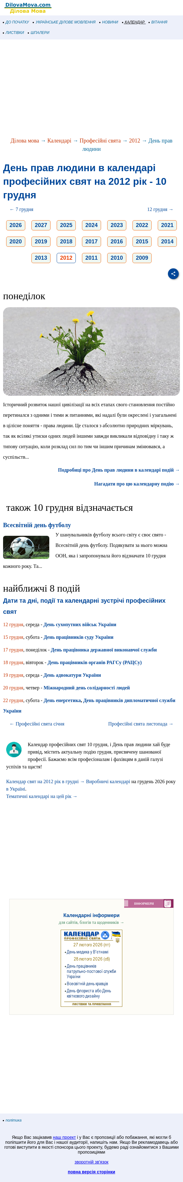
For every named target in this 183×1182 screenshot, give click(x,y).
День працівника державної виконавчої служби (104, 649)
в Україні (15, 788)
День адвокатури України (72, 675)
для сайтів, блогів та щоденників (91, 922)
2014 (167, 241)
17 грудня (13, 649)
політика (12, 1120)
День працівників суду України (79, 637)
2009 (142, 258)
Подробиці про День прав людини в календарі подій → (119, 470)
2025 (66, 225)
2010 (117, 258)
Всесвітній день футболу (37, 525)
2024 (91, 225)
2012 (134, 141)
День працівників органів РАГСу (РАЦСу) (94, 662)
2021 (167, 225)
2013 (41, 258)
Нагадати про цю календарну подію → (137, 483)
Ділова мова (24, 141)
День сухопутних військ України (79, 624)
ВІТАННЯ (158, 22)
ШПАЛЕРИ (38, 33)
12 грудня (13, 624)
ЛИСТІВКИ (13, 33)
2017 (91, 241)
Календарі (59, 141)
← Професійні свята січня (37, 723)
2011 (91, 258)
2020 (16, 241)
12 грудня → (160, 209)
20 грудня (13, 687)
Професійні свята (99, 141)
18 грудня (13, 662)
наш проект (64, 1137)
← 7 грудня (21, 209)
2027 (41, 225)
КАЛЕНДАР (133, 22)
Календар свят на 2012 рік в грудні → (45, 781)
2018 (66, 241)
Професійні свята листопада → (140, 723)
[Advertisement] (91, 89)
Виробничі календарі (108, 781)
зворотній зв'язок (91, 1161)
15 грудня (13, 637)
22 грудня (13, 700)
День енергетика (62, 700)
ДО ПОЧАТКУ (16, 22)
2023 (117, 225)
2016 (117, 241)
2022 (142, 225)
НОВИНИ (109, 22)
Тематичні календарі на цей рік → (42, 796)
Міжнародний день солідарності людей (86, 687)
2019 (41, 241)
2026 (16, 225)
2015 (142, 241)
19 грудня (13, 675)
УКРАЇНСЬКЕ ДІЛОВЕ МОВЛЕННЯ (64, 22)
